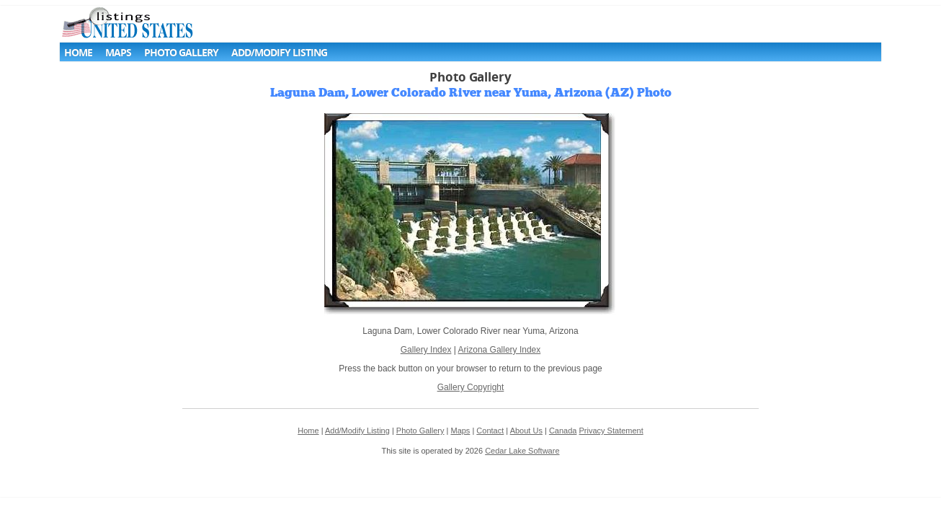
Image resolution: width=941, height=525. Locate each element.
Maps (118, 52)
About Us (526, 430)
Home (78, 52)
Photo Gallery (181, 52)
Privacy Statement (611, 430)
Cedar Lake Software (522, 450)
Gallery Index (426, 350)
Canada (563, 430)
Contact (490, 430)
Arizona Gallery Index (499, 350)
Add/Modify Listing (279, 52)
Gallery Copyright (470, 387)
